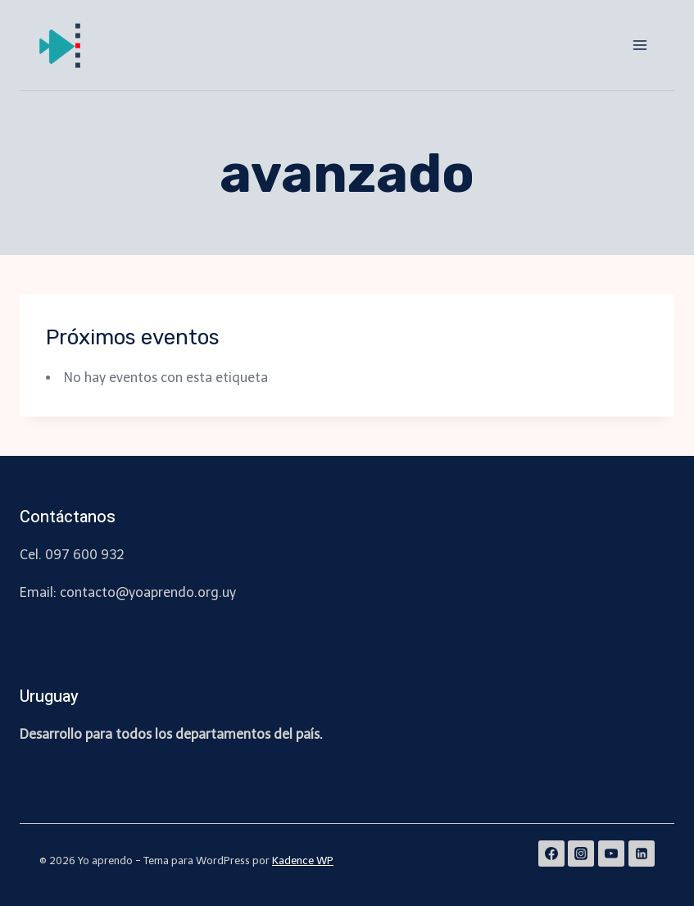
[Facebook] (551, 853)
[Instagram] (581, 853)
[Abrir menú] (639, 44)
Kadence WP (302, 860)
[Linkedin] (641, 853)
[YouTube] (611, 853)
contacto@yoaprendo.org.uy (148, 592)
